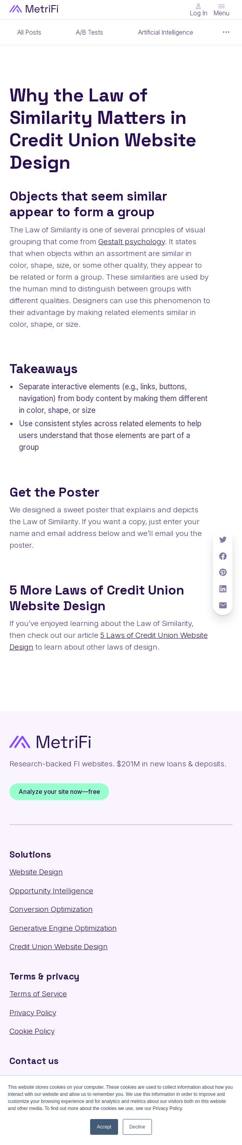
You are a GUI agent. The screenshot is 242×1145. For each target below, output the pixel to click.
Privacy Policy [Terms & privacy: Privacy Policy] (32, 1012)
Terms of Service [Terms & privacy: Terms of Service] (38, 993)
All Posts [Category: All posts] (29, 32)
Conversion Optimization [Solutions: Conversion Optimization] (51, 909)
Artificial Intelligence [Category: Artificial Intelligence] (165, 32)
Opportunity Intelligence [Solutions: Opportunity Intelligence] (51, 890)
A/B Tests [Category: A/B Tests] (89, 32)
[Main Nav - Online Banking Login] (199, 10)
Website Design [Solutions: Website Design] (36, 871)
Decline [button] (137, 1127)
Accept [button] (104, 1127)
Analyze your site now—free (59, 791)
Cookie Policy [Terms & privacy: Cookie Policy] (32, 1031)
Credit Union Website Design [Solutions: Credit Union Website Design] (58, 946)
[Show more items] (226, 32)
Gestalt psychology (131, 241)
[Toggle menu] (221, 10)
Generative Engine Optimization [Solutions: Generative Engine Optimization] (63, 928)
